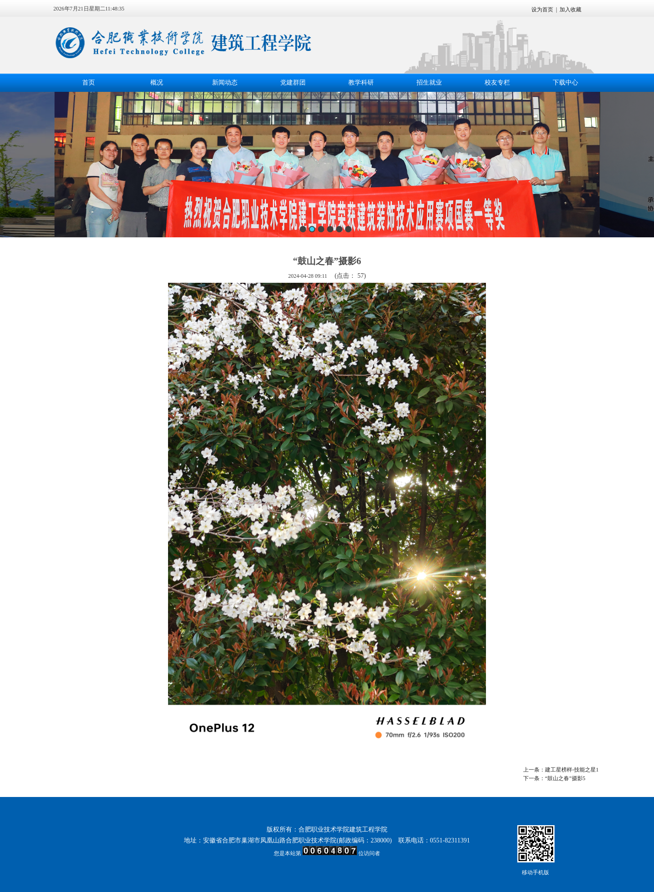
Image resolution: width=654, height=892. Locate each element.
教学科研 (361, 82)
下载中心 (565, 82)
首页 (88, 82)
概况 (156, 82)
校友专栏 (497, 82)
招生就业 (429, 82)
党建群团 (293, 82)
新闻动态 (225, 82)
